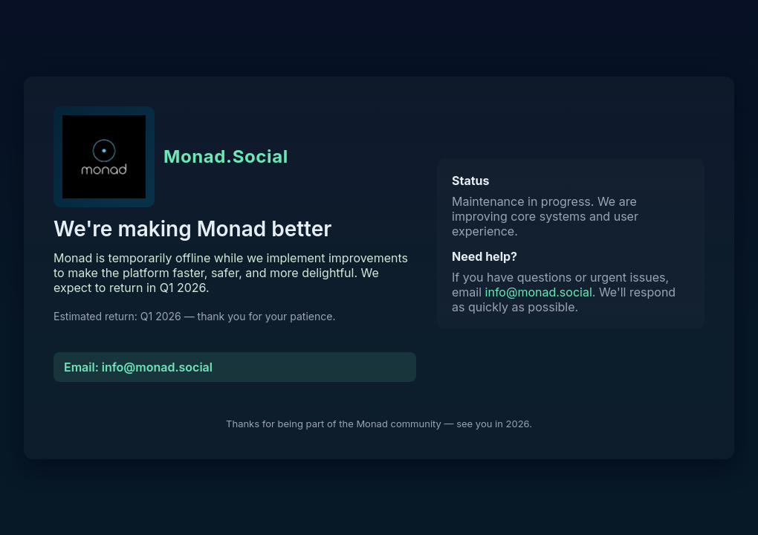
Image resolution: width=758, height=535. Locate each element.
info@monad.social (538, 292)
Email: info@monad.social (138, 367)
